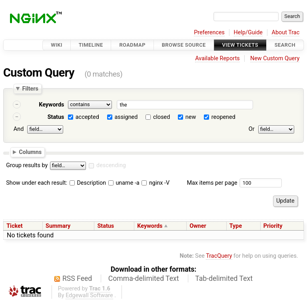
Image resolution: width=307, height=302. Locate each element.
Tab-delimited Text (224, 278)
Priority (273, 226)
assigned (126, 117)
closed (161, 117)
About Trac (286, 32)
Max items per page (212, 183)
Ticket (14, 226)
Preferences (209, 32)
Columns (30, 151)
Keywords (51, 104)
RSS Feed (77, 278)
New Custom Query (274, 58)
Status (56, 117)
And (19, 129)
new (190, 117)
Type (235, 226)
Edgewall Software (89, 295)
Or (252, 129)
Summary (58, 226)
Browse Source (184, 45)
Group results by (27, 165)
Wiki (56, 45)
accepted (87, 117)
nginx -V (155, 183)
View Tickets (240, 45)
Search (285, 45)
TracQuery (219, 256)
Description (88, 183)
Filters (30, 88)
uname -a (124, 183)
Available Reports (217, 58)
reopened (223, 117)
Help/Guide (248, 32)
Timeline (91, 45)
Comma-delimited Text (143, 278)
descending (111, 165)
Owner (197, 226)
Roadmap (132, 45)
